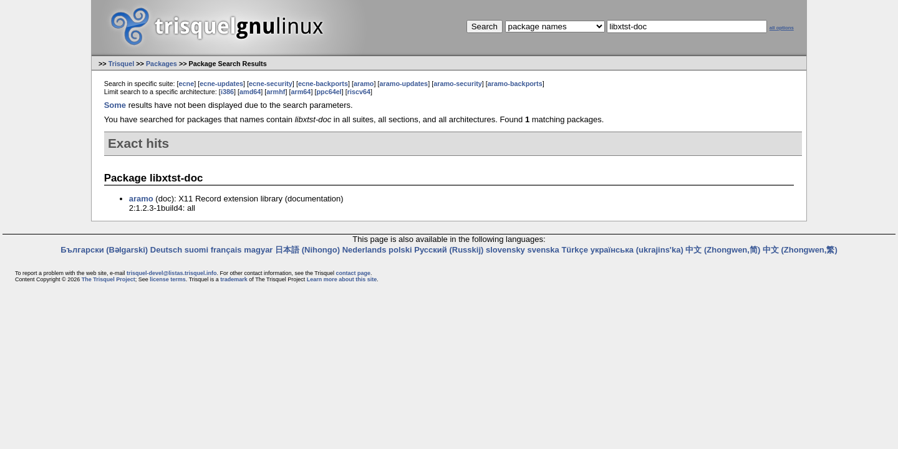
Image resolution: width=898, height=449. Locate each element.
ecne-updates (221, 83)
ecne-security (270, 83)
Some (115, 105)
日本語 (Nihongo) (307, 249)
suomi (196, 249)
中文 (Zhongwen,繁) (800, 249)
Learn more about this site (342, 279)
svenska (543, 249)
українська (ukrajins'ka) (637, 249)
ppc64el (328, 91)
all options (782, 28)
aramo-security (457, 83)
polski (400, 249)
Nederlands (364, 249)
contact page (353, 273)
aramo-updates (404, 83)
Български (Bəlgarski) (104, 249)
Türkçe (574, 249)
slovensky (505, 249)
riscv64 (358, 91)
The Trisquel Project (108, 279)
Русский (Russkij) (448, 249)
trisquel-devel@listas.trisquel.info (171, 273)
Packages (161, 63)
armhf (275, 91)
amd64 (250, 91)
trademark (234, 279)
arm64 (301, 91)
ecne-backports (323, 83)
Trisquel (122, 63)
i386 (227, 91)
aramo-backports (515, 83)
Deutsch (166, 249)
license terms (168, 279)
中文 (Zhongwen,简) (722, 249)
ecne (186, 83)
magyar (258, 249)
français (226, 249)
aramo (364, 83)
